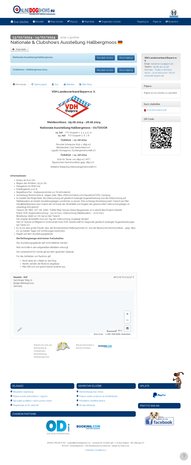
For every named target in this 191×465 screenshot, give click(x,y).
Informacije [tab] (19, 84)
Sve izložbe (19, 21)
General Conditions (95, 450)
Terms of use (98, 334)
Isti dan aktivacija (87, 405)
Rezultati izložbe (105, 58)
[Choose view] (127, 328)
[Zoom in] (127, 314)
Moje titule (88, 21)
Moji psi (72, 21)
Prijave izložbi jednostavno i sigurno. (30, 396)
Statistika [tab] (69, 84)
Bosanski (172, 21)
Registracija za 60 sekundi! (26, 405)
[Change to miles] (114, 331)
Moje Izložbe (55, 21)
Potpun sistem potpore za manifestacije (98, 396)
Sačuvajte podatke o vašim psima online (32, 401)
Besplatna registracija (23, 392)
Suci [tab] (55, 84)
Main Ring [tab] (85, 84)
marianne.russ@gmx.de (162, 64)
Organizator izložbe (110, 21)
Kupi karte (19, 49)
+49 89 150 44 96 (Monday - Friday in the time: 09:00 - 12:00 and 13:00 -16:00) (159, 70)
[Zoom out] (127, 320)
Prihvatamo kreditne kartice (92, 401)
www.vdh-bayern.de (154, 76)
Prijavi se (157, 21)
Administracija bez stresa (91, 392)
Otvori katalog (126, 58)
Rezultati (38, 21)
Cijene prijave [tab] (39, 84)
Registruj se (142, 21)
